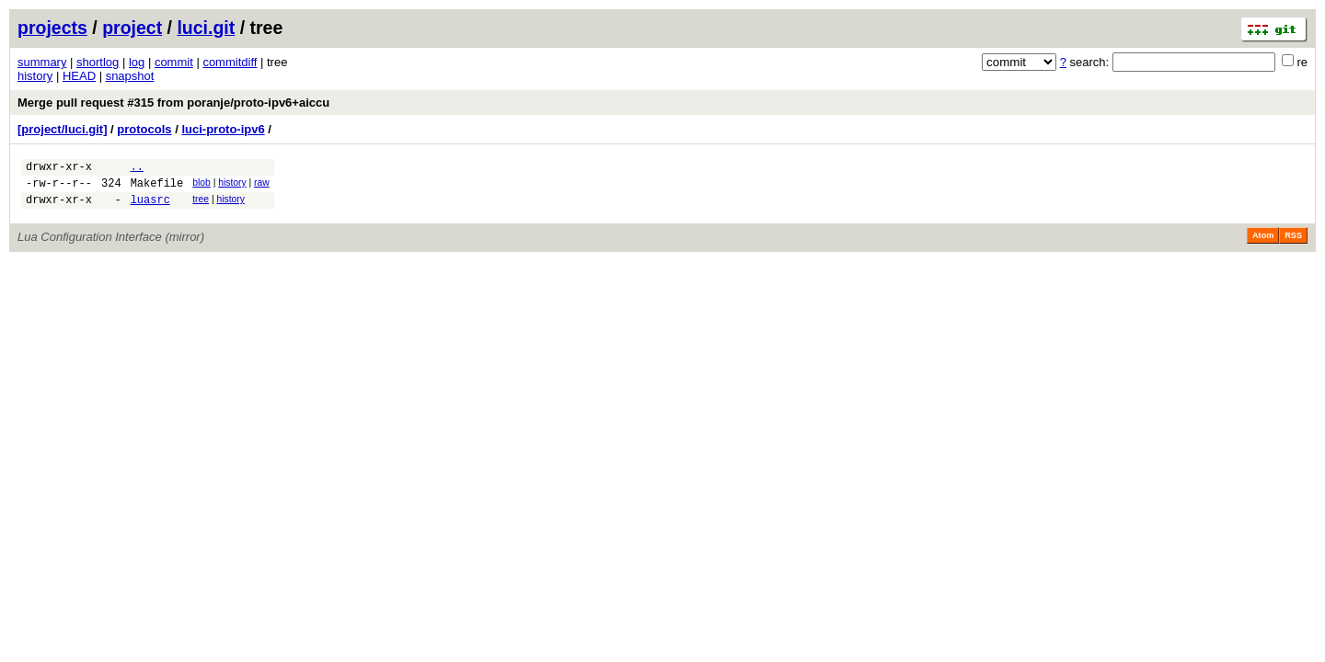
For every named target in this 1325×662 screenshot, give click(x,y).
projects (52, 27)
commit (174, 62)
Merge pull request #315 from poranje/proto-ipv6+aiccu (173, 102)
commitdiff (229, 62)
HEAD (79, 76)
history (34, 76)
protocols (144, 129)
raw (262, 185)
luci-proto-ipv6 (222, 129)
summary (41, 62)
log (136, 62)
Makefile (157, 188)
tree (200, 205)
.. (137, 169)
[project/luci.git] (62, 129)
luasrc (150, 207)
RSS (1293, 243)
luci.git (206, 27)
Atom (1262, 243)
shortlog (97, 62)
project (132, 27)
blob (201, 185)
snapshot (130, 76)
